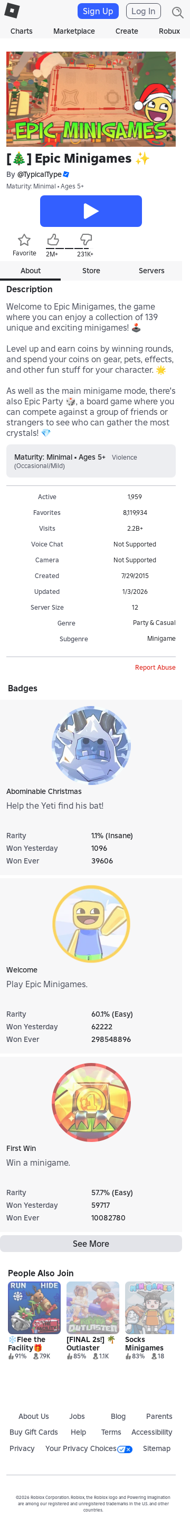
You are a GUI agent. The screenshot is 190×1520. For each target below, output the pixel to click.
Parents (159, 1416)
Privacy (22, 1448)
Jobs (77, 1416)
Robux (169, 31)
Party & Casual (154, 623)
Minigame (161, 638)
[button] (65, 174)
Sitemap (156, 1448)
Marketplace (74, 31)
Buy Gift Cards (34, 1432)
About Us (33, 1416)
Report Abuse (155, 667)
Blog (118, 1416)
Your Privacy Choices (88, 1448)
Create (127, 31)
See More (91, 1243)
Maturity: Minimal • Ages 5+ (45, 186)
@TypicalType (39, 174)
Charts (22, 31)
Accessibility (152, 1432)
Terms (111, 1432)
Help (78, 1432)
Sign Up (98, 11)
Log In (143, 11)
